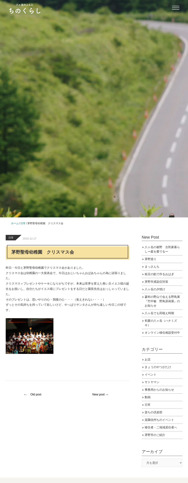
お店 (148, 359)
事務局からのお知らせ (159, 389)
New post (98, 394)
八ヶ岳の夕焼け (155, 289)
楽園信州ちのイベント (159, 419)
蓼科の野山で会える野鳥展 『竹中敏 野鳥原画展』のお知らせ (164, 301)
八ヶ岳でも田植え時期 (159, 313)
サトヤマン (152, 382)
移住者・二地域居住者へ (161, 427)
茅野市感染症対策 (156, 281)
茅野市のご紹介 (155, 434)
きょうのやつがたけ (158, 367)
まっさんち (152, 266)
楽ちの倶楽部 (153, 412)
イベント (150, 374)
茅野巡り (150, 259)
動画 (148, 397)
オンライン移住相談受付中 (162, 332)
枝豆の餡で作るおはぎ (159, 274)
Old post (35, 394)
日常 (11, 237)
